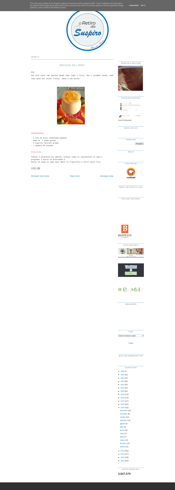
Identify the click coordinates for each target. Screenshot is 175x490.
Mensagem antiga (106, 176)
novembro (123, 414)
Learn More (133, 5)
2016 (122, 404)
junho (122, 430)
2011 (122, 461)
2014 (122, 451)
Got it (143, 5)
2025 (122, 375)
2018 (122, 398)
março (122, 440)
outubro (123, 417)
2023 (122, 381)
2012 (122, 457)
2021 (122, 388)
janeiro (122, 447)
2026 (122, 371)
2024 (122, 378)
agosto (122, 424)
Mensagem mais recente (40, 176)
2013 (122, 454)
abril (121, 437)
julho (122, 427)
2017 (122, 401)
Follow (131, 343)
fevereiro (123, 443)
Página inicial (75, 176)
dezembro (123, 410)
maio (122, 433)
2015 (122, 408)
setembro (123, 420)
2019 (122, 394)
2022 (122, 384)
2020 (122, 391)
